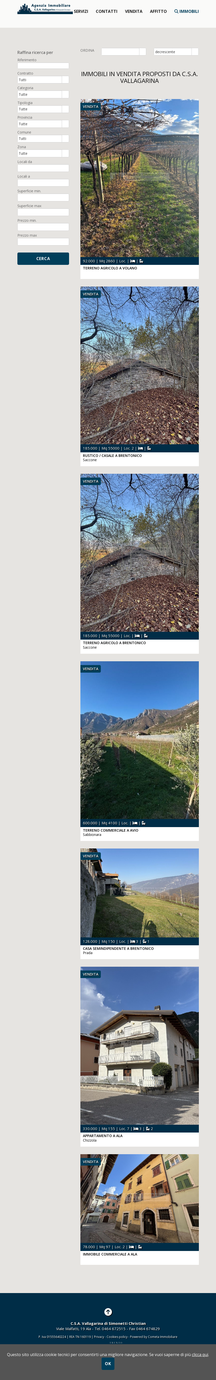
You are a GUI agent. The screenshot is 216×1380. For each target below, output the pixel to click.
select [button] (143, 52)
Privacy (99, 1337)
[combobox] (120, 51)
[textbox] (43, 66)
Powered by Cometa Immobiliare (153, 1337)
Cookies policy (117, 1337)
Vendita (133, 11)
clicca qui (200, 1354)
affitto (158, 11)
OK (108, 1363)
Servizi (81, 11)
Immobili (186, 11)
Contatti (106, 11)
